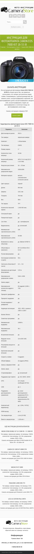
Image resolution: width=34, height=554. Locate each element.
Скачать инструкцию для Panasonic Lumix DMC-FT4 (17, 492)
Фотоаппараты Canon (13, 47)
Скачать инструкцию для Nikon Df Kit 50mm (17, 476)
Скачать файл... (17, 115)
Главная (2, 47)
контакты (25, 530)
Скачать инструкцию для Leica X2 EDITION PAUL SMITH (17, 508)
